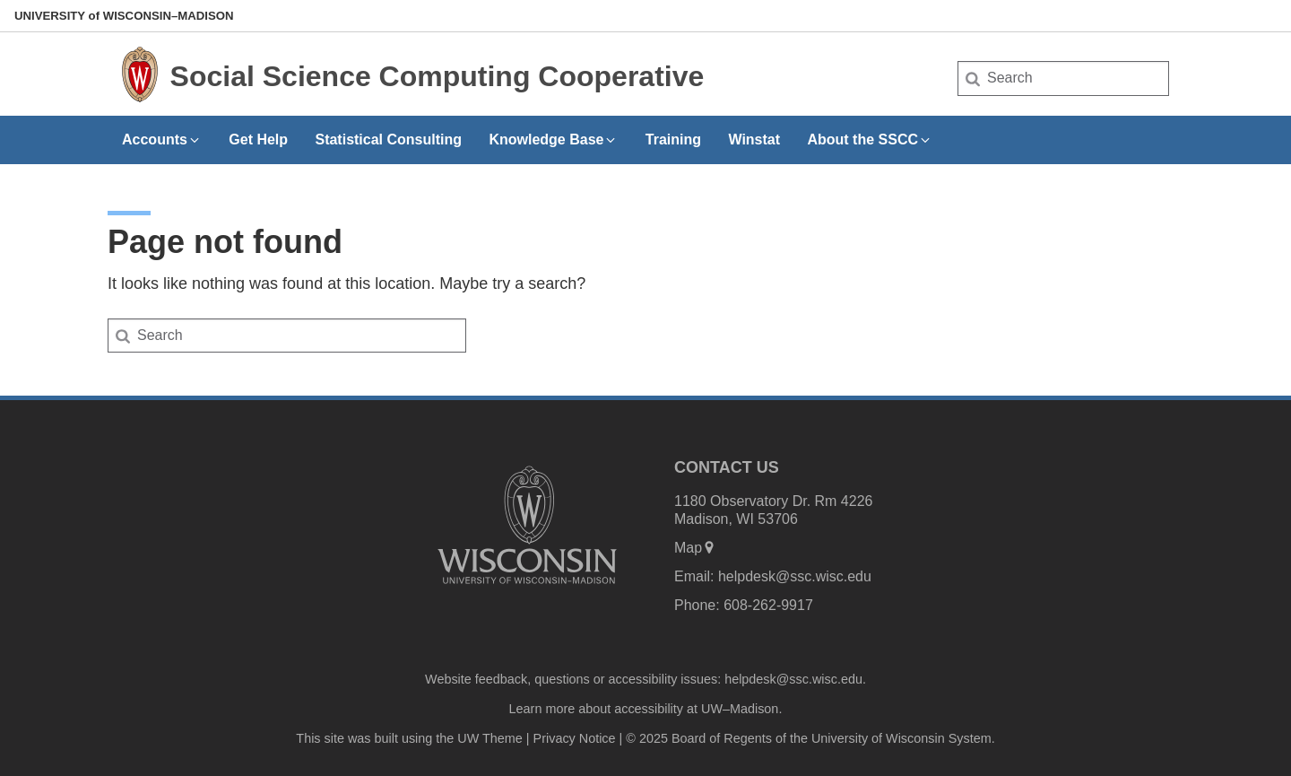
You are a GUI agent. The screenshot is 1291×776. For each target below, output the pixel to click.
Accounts (162, 139)
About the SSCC (869, 139)
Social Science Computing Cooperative (437, 76)
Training (673, 139)
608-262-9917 (768, 605)
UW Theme (490, 738)
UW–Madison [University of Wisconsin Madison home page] (124, 15)
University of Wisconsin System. (903, 738)
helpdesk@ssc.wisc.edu (794, 576)
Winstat (754, 139)
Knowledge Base (553, 139)
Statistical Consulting (388, 139)
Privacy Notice (574, 738)
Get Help (258, 139)
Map (695, 547)
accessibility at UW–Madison (696, 709)
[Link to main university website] (527, 587)
